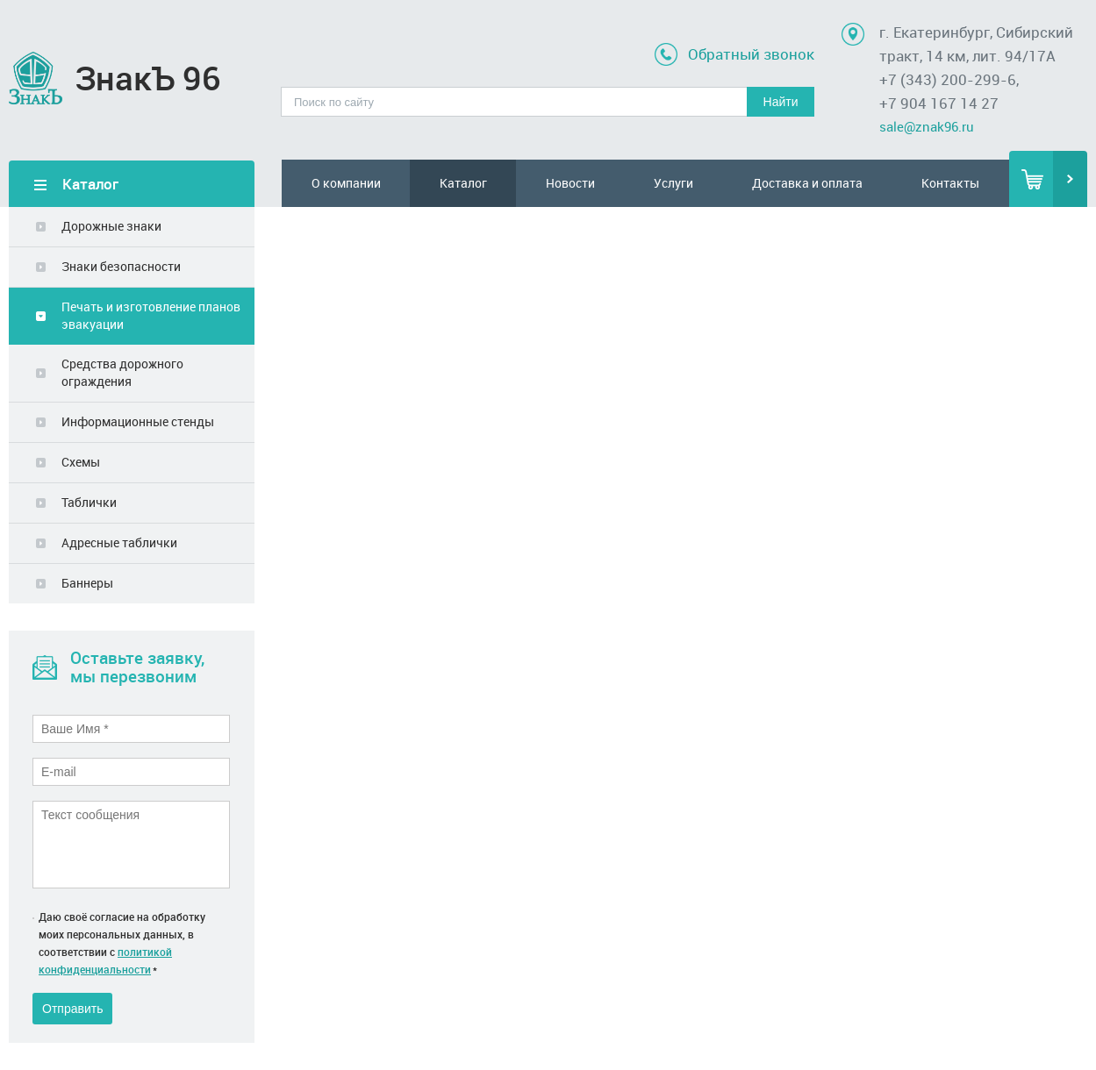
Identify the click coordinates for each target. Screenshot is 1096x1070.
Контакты (950, 183)
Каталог (463, 183)
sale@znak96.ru (926, 126)
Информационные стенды (137, 421)
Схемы (80, 461)
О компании (346, 183)
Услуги (673, 183)
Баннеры (87, 582)
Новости (570, 183)
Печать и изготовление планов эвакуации (150, 315)
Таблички (89, 502)
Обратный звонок (751, 54)
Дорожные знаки (111, 226)
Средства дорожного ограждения (122, 372)
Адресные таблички (119, 542)
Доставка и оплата (807, 183)
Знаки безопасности (121, 266)
